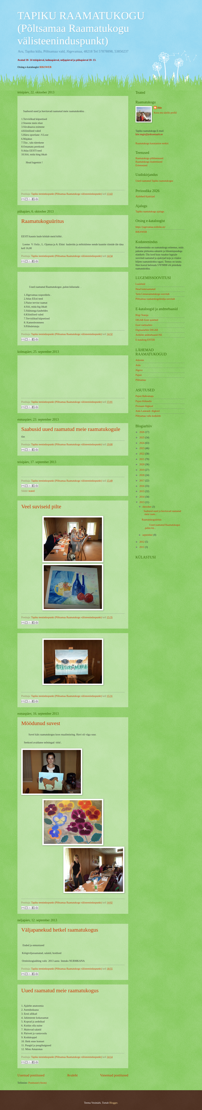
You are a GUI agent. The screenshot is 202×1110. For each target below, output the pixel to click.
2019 (142, 470)
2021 (142, 459)
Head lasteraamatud (145, 289)
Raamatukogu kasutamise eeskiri (152, 143)
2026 (142, 432)
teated (32, 491)
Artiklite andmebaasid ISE (149, 335)
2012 (142, 541)
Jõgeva (139, 370)
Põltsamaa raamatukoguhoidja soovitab (155, 299)
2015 (142, 491)
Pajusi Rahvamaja (144, 396)
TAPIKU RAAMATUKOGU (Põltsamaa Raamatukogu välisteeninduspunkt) (81, 28)
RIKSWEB (45, 67)
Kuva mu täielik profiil (165, 112)
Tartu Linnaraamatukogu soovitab (152, 294)
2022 (142, 453)
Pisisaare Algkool (144, 406)
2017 (142, 480)
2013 (142, 502)
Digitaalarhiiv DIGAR (147, 330)
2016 (142, 486)
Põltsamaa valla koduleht (148, 416)
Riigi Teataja (142, 315)
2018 (142, 475)
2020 (142, 464)
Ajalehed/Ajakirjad (145, 196)
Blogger (113, 1102)
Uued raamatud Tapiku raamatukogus (154, 180)
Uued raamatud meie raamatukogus (60, 990)
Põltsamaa (141, 380)
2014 (142, 496)
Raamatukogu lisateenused (149, 161)
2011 (142, 547)
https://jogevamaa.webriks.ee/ (150, 227)
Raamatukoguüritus (42, 221)
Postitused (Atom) (37, 1082)
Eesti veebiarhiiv (144, 325)
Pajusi (139, 375)
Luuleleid (140, 284)
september (147, 535)
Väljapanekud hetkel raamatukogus (59, 930)
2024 (142, 443)
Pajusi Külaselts (144, 401)
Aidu (138, 365)
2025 (142, 437)
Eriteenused (141, 165)
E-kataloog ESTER (145, 339)
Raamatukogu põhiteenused (149, 158)
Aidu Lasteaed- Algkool (148, 411)
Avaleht (72, 1075)
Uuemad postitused (31, 1075)
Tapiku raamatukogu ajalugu (150, 211)
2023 (142, 448)
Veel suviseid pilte (41, 506)
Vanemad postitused (114, 1075)
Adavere (140, 360)
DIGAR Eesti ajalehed (147, 320)
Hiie (159, 107)
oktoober (147, 506)
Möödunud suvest (40, 723)
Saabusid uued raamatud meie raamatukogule (70, 429)
